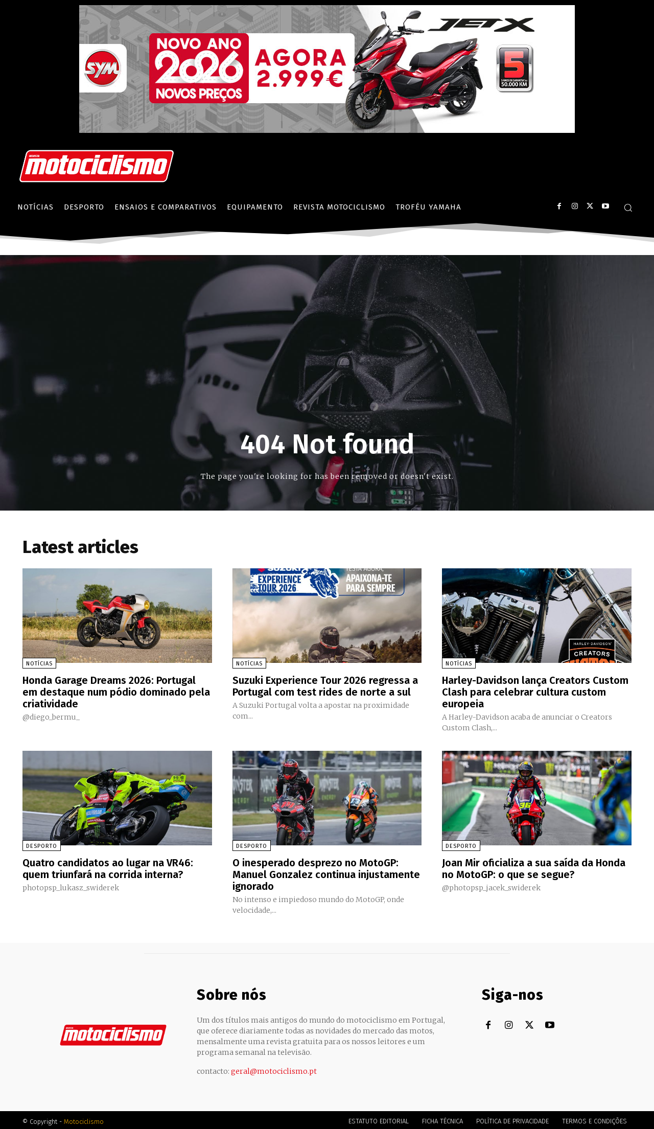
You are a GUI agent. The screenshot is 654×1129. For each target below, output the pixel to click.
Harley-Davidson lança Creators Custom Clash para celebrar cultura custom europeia (535, 691)
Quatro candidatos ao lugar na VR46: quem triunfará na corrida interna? (107, 867)
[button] (628, 207)
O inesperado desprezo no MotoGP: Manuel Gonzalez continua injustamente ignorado (326, 872)
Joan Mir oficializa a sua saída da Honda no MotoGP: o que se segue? (534, 867)
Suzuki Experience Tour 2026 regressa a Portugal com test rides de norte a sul (325, 686)
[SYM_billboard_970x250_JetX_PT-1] (327, 130)
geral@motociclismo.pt (274, 1068)
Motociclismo (84, 1118)
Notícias (39, 663)
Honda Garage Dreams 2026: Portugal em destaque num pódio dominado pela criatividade (116, 691)
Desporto (41, 844)
